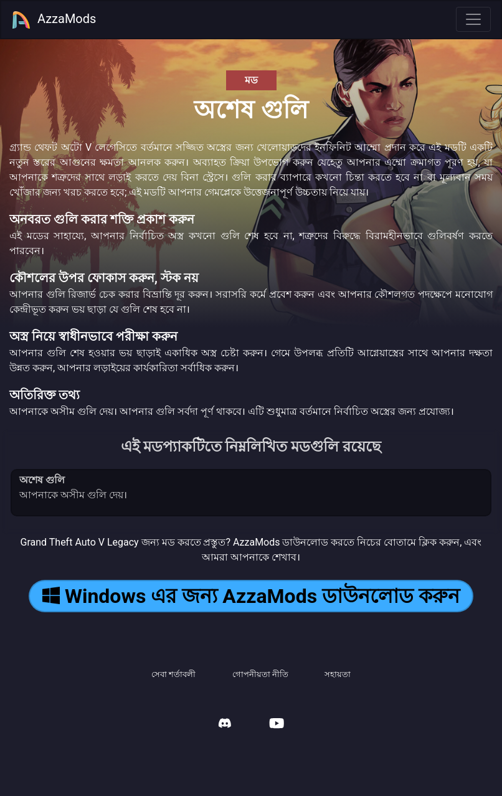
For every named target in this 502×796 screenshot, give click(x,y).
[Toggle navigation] (473, 19)
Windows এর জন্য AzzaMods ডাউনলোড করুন (251, 596)
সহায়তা (337, 674)
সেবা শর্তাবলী (173, 674)
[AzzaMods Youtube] (276, 725)
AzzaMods (53, 20)
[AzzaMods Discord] (225, 724)
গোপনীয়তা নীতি (260, 674)
